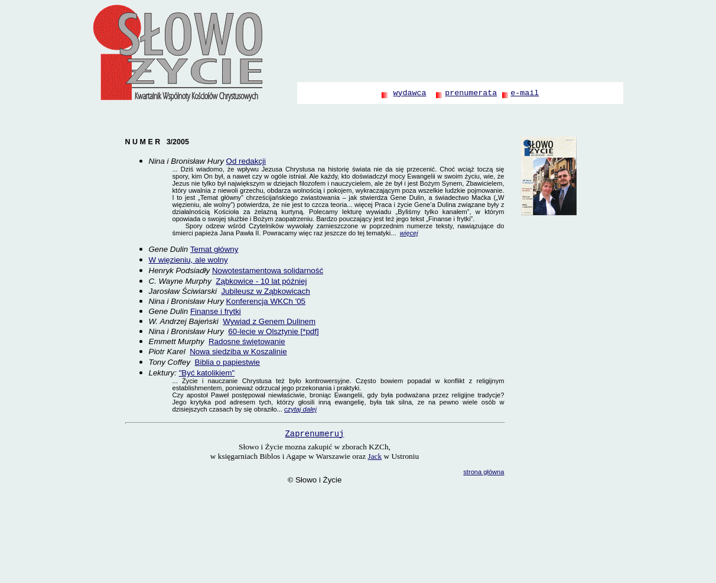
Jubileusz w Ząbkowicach (265, 291)
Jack (375, 456)
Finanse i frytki (215, 311)
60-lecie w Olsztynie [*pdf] (273, 331)
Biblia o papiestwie (227, 362)
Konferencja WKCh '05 (265, 301)
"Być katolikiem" (207, 372)
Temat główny (214, 249)
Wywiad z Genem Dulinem (269, 321)
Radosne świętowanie (247, 341)
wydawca (409, 93)
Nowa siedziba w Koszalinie (238, 351)
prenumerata (471, 93)
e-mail (524, 93)
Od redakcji (246, 161)
